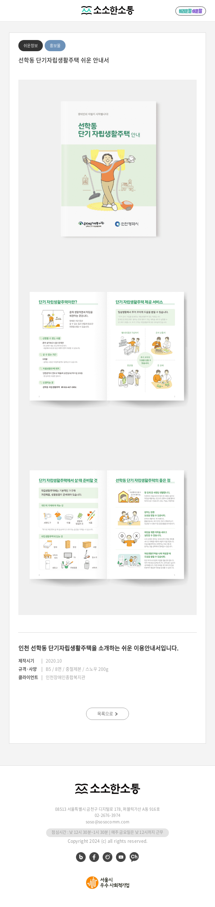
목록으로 (107, 714)
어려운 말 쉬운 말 (190, 11)
